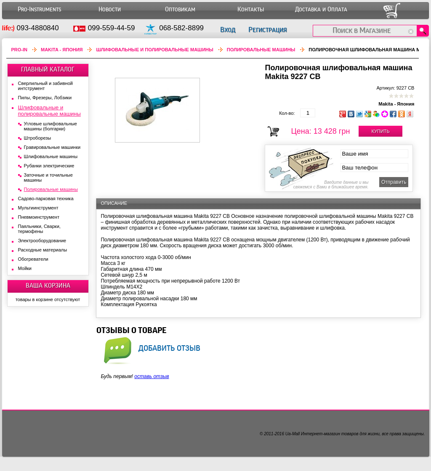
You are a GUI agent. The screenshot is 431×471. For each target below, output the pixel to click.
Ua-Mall (292, 433)
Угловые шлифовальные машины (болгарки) (50, 126)
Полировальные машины (261, 49)
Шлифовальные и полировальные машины (154, 49)
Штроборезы (37, 137)
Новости (109, 9)
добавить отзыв (169, 347)
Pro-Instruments (39, 9)
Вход (227, 29)
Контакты (250, 9)
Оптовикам (180, 9)
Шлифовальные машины (51, 156)
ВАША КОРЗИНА (48, 285)
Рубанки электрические (49, 165)
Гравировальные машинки (52, 147)
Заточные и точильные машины (48, 177)
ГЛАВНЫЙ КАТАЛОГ (47, 69)
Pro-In (19, 49)
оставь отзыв (151, 376)
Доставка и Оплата (321, 9)
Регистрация (267, 29)
